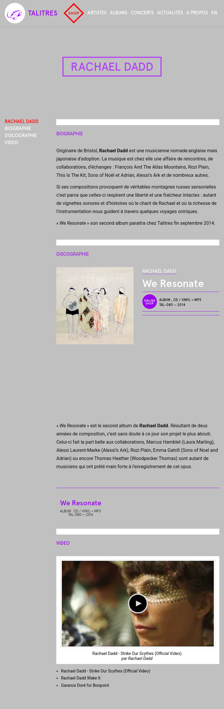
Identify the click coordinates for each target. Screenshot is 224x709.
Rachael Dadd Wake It (80, 678)
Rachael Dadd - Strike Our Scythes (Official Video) (137, 653)
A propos (197, 12)
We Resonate (80, 503)
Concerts (142, 12)
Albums (118, 12)
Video (11, 142)
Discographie (21, 135)
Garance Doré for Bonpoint (85, 685)
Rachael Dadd (159, 271)
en (214, 12)
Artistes (97, 12)
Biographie (18, 128)
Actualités (170, 12)
